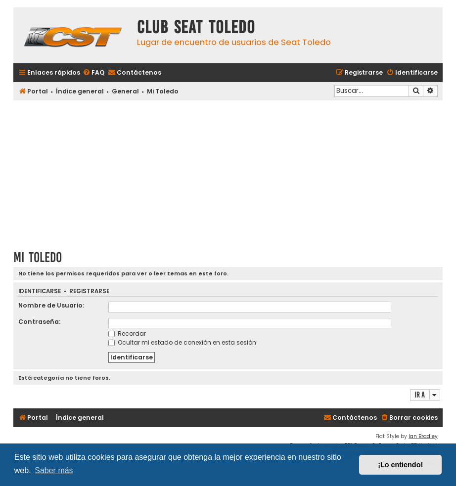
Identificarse (39, 291)
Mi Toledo (37, 257)
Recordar (127, 333)
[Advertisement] (228, 171)
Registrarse (89, 291)
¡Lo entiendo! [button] (400, 465)
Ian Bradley (423, 436)
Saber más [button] (54, 470)
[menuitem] (93, 73)
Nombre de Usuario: (51, 305)
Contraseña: (39, 321)
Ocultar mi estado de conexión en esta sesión (182, 342)
